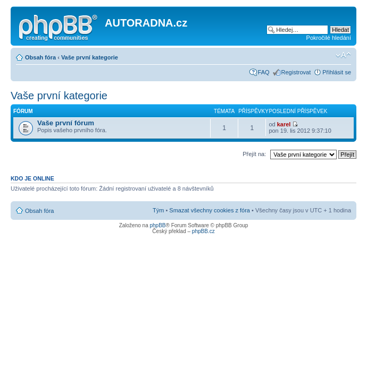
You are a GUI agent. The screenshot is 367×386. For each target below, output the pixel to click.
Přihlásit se (336, 72)
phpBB (157, 225)
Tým (158, 210)
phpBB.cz (203, 231)
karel (284, 124)
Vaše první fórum (65, 123)
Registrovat (296, 72)
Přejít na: (254, 154)
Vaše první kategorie (89, 57)
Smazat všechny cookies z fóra (209, 210)
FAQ (264, 72)
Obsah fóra (40, 57)
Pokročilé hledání (328, 38)
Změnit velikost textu (343, 55)
